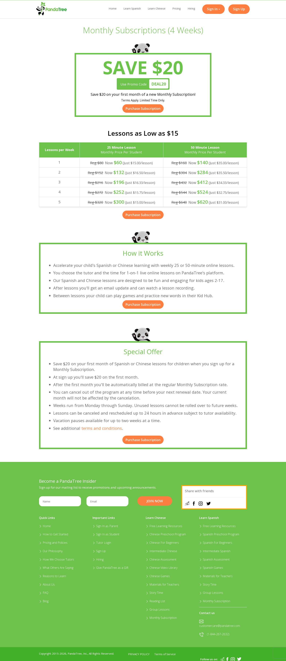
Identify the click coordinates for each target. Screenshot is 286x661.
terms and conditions (101, 428)
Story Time (154, 593)
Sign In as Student (105, 534)
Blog (44, 601)
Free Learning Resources (164, 526)
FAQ (43, 593)
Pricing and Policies (53, 543)
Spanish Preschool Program (219, 534)
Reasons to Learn (52, 576)
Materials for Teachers (162, 584)
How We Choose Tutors (56, 559)
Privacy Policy (139, 654)
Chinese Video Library (161, 568)
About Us (47, 584)
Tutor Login (101, 543)
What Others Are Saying (56, 568)
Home (113, 8)
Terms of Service (165, 654)
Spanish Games (211, 568)
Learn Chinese (156, 8)
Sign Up (99, 551)
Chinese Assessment (161, 559)
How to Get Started (53, 534)
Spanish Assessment (214, 559)
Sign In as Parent (105, 526)
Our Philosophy (51, 551)
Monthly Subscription (161, 618)
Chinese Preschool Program (166, 534)
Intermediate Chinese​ (161, 551)
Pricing (176, 8)
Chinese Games (158, 576)
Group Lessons (158, 609)
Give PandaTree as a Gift (110, 568)
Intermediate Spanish (214, 551)
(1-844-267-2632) (214, 634)
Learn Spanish (132, 8)
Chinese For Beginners (162, 543)
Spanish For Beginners (215, 543)
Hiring (191, 8)
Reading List (155, 601)
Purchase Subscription (143, 108)
